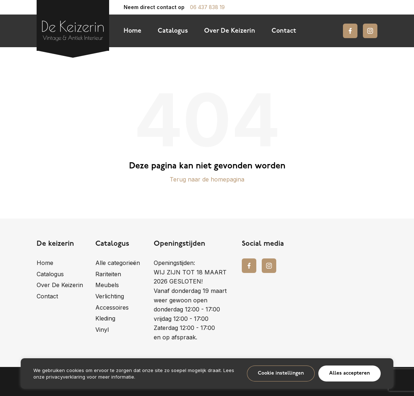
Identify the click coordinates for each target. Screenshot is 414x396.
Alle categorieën (117, 262)
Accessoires (112, 307)
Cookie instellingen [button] (281, 373)
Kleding (105, 318)
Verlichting (109, 296)
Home (132, 31)
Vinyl (102, 329)
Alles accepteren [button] (349, 373)
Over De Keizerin (229, 31)
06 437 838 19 (207, 7)
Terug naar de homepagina (207, 179)
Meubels (107, 285)
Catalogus (173, 31)
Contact (284, 31)
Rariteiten (108, 274)
